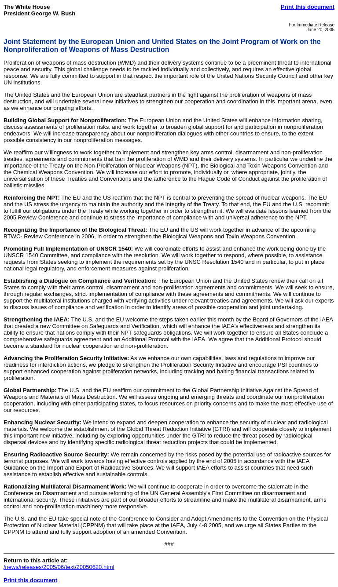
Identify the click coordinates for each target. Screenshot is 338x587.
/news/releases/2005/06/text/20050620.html (59, 567)
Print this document (307, 7)
